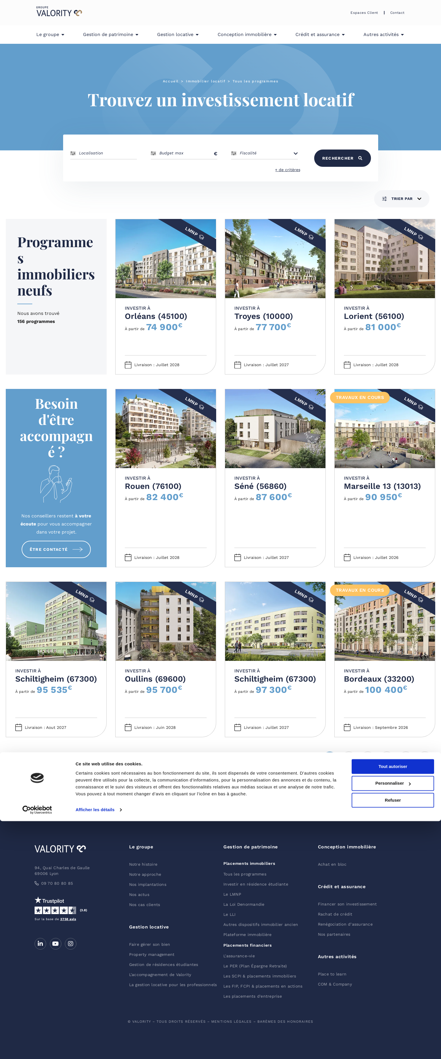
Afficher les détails (95, 1047)
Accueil (171, 81)
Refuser (393, 1038)
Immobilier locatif (205, 81)
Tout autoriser (392, 1004)
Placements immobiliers (249, 863)
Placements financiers (247, 945)
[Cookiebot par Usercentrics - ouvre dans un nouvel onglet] (37, 1047)
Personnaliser (393, 1021)
